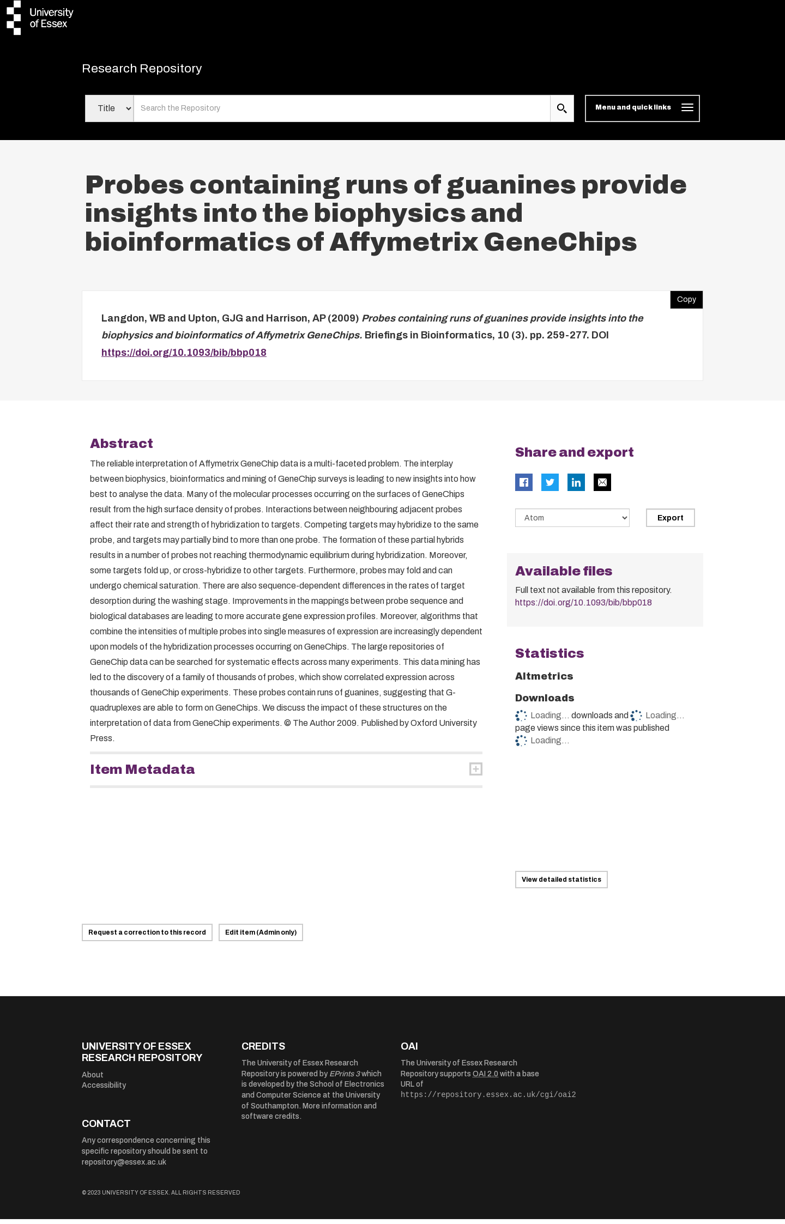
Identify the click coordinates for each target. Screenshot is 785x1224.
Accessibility (104, 1090)
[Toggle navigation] (642, 113)
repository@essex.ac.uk (124, 1167)
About (93, 1080)
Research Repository (158, 71)
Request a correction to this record (147, 937)
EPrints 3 (344, 1079)
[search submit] (562, 113)
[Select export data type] (572, 522)
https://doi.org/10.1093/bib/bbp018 (184, 357)
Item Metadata (142, 774)
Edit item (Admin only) (261, 937)
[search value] (342, 113)
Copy (683, 301)
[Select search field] (109, 113)
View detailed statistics (561, 884)
